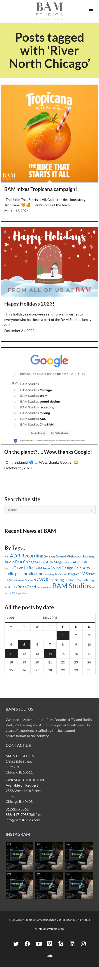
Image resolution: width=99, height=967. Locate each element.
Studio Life (11, 587)
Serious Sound (55, 556)
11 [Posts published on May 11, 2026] (11, 654)
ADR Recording (26, 556)
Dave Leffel (24, 567)
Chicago (30, 561)
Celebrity (82, 567)
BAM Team (42, 568)
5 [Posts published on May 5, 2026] (24, 644)
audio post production (24, 573)
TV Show (87, 573)
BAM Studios (71, 586)
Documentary (44, 587)
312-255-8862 (17, 809)
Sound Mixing (86, 580)
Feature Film (32, 580)
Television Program (67, 574)
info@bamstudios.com (23, 820)
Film (7, 556)
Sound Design (62, 568)
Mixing (41, 562)
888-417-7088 (17, 814)
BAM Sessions (14, 580)
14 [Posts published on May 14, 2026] (50, 654)
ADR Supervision (19, 593)
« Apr (10, 618)
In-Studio (70, 580)
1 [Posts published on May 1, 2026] (63, 635)
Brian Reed (27, 587)
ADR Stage (54, 562)
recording (49, 574)
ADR (76, 562)
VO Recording (51, 579)
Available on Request (22, 785)
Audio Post (13, 561)
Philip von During (80, 556)
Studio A (67, 562)
